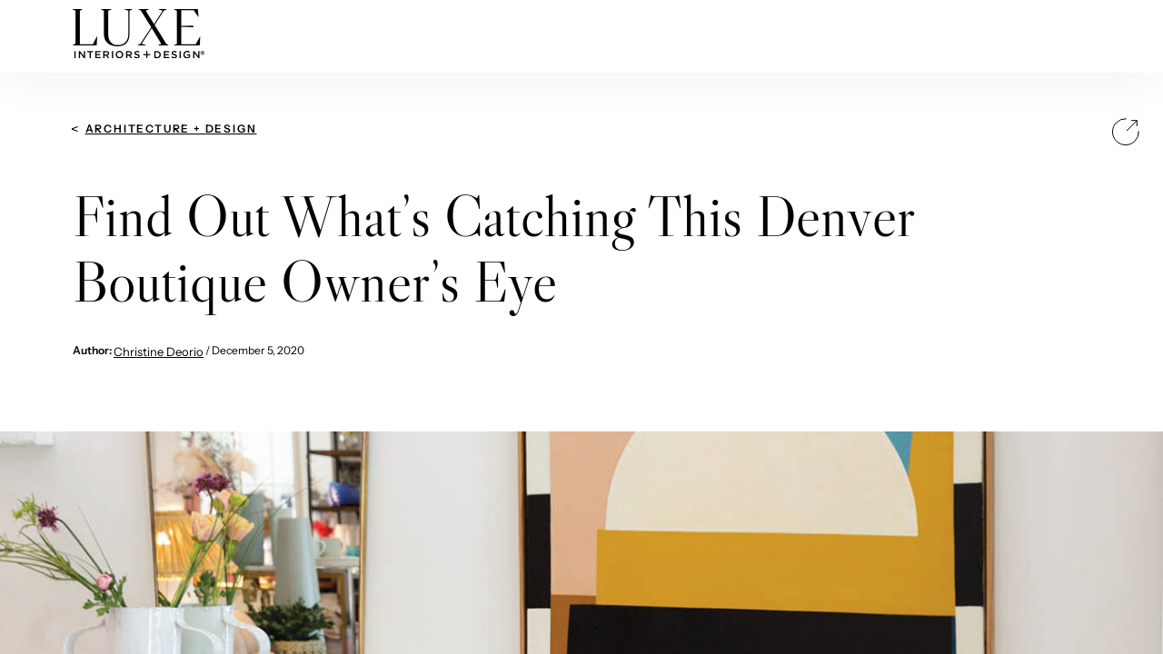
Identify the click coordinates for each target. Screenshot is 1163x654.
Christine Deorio (159, 351)
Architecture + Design (171, 128)
